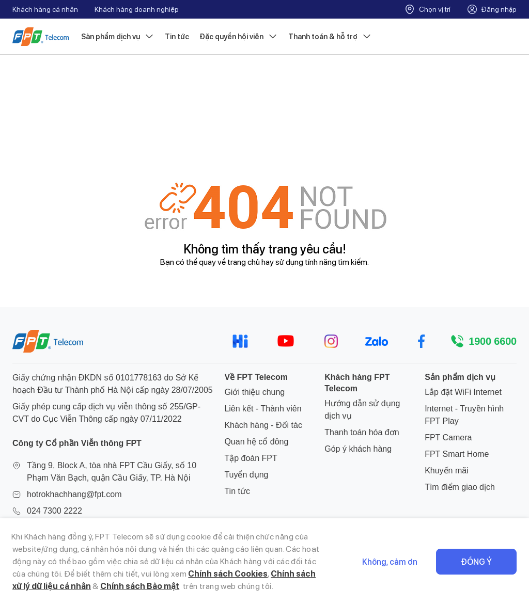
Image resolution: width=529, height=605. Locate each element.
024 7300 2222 (54, 510)
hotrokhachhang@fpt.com (74, 494)
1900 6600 (493, 341)
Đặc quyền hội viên (238, 36)
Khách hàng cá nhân (45, 9)
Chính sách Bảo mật (139, 586)
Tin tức (177, 37)
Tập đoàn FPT (250, 458)
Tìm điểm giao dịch (460, 487)
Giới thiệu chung (254, 392)
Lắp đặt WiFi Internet (463, 392)
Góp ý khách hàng (358, 448)
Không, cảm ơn (389, 562)
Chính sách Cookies (228, 574)
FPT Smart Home (457, 454)
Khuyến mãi (447, 470)
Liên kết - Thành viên (262, 408)
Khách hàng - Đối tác (263, 425)
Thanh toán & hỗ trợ (330, 36)
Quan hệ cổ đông (256, 441)
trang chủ (243, 262)
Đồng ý (476, 562)
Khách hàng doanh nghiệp (137, 9)
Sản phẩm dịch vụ (117, 36)
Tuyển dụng (246, 474)
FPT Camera (448, 437)
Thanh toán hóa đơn (361, 432)
